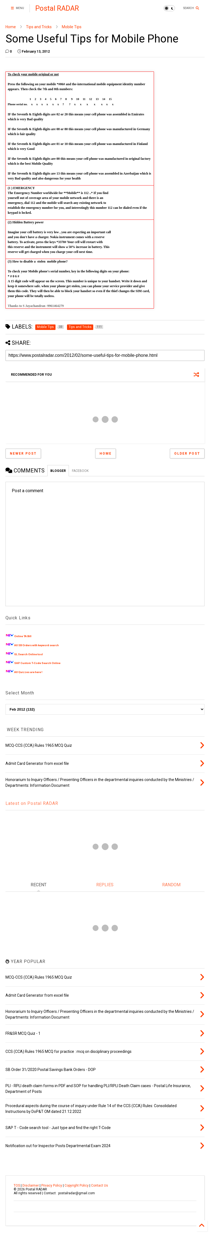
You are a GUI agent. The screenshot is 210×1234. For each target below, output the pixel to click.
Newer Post (23, 453)
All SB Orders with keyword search (36, 645)
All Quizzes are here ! (28, 672)
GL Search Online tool (28, 654)
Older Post (187, 453)
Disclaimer (30, 1185)
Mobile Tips (71, 27)
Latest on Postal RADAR (31, 803)
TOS (17, 1185)
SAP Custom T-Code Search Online (37, 663)
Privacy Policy (51, 1185)
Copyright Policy (77, 1185)
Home (10, 27)
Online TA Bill (22, 636)
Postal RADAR (57, 8)
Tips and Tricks (39, 27)
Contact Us (99, 1185)
